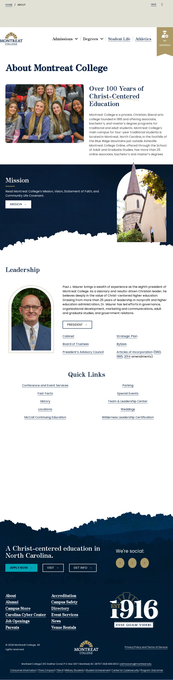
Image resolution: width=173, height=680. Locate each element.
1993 (158, 352)
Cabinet (68, 336)
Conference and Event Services (45, 385)
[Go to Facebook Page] (120, 563)
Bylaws (122, 344)
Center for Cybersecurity (125, 670)
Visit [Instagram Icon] (50, 568)
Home (9, 5)
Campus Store (17, 608)
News (56, 621)
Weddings (128, 409)
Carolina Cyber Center (25, 614)
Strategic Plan (127, 336)
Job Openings (17, 621)
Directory (60, 608)
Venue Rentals (63, 627)
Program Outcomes (152, 670)
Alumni (11, 602)
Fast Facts (45, 393)
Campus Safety (64, 602)
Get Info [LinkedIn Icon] (80, 568)
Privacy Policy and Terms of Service (146, 647)
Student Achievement (98, 670)
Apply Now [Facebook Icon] (18, 567)
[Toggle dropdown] (76, 39)
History (45, 401)
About (10, 595)
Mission (16, 204)
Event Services (64, 614)
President (75, 324)
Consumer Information (23, 670)
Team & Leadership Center (128, 401)
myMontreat (165, 43)
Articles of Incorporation (135, 352)
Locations (45, 409)
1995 (120, 356)
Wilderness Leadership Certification (128, 417)
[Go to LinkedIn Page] (144, 563)
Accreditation (63, 595)
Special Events (127, 393)
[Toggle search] (162, 4)
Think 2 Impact (46, 670)
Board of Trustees (76, 344)
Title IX (59, 670)
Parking (127, 385)
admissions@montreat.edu (136, 663)
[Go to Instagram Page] (132, 563)
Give (153, 4)
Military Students (74, 670)
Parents (12, 627)
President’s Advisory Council (83, 352)
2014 (127, 356)
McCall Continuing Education (45, 417)
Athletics (143, 39)
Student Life (119, 39)
